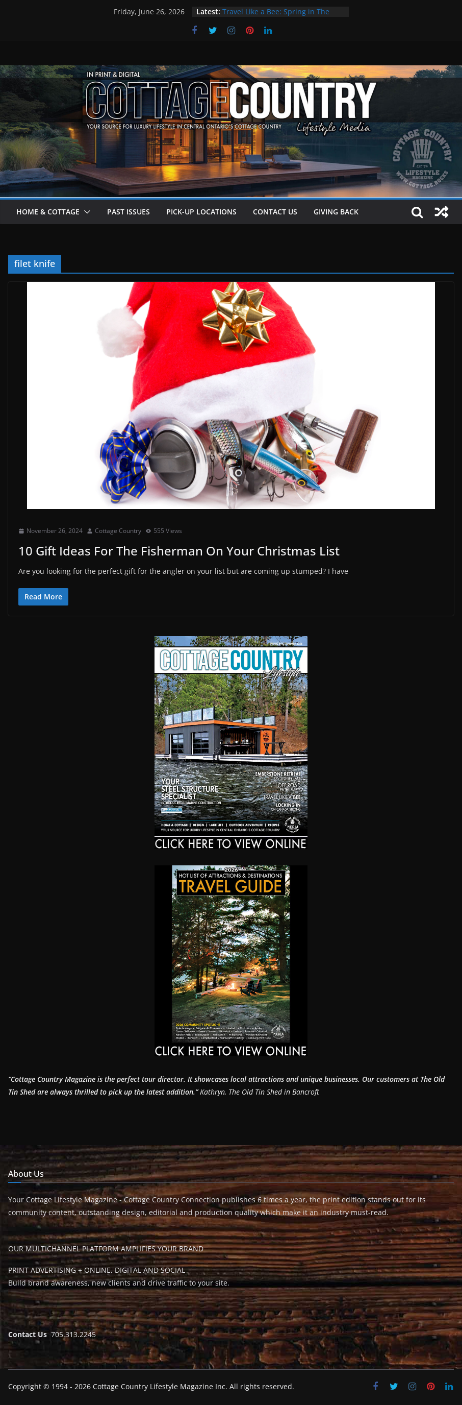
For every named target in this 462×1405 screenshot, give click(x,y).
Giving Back (336, 211)
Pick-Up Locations (201, 211)
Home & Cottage (48, 211)
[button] (85, 212)
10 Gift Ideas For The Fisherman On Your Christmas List (180, 550)
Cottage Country (118, 530)
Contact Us (275, 211)
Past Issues (128, 211)
